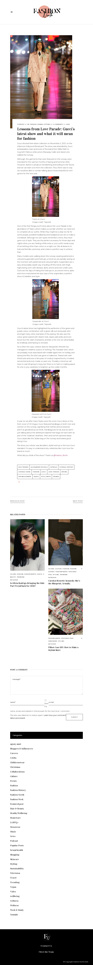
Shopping (14, 854)
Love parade (53, 472)
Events (13, 781)
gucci (44, 472)
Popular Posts (17, 845)
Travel (13, 877)
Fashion (20, 574)
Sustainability (17, 868)
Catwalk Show (24, 472)
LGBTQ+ (14, 822)
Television (15, 873)
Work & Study (17, 910)
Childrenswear (17, 762)
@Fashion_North (61, 455)
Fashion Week (16, 799)
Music (13, 831)
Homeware (52, 641)
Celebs (13, 574)
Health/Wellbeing (18, 813)
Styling (56, 574)
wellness (14, 900)
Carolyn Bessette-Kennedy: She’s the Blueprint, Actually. (64, 582)
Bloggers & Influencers (21, 748)
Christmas (15, 767)
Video (13, 891)
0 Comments (58, 124)
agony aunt (15, 744)
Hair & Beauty (17, 808)
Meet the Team (46, 952)
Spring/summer (24, 476)
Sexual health (16, 850)
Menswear (15, 827)
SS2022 (36, 476)
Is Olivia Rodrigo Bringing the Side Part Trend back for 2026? (27, 584)
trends (56, 476)
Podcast (14, 841)
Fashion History (18, 790)
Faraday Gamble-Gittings (40, 124)
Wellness (14, 905)
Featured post (67, 638)
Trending (21, 577)
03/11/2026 (52, 644)
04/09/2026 (52, 577)
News (12, 836)
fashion (36, 472)
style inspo (46, 476)
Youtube (14, 914)
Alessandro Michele (39, 467)
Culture (58, 569)
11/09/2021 (21, 124)
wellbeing (14, 896)
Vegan (13, 887)
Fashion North (30, 574)
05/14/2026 (14, 580)
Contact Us (46, 945)
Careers (14, 753)
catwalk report (66, 467)
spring (64, 472)
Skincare (14, 859)
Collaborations (17, 771)
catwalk (53, 467)
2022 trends (23, 467)
